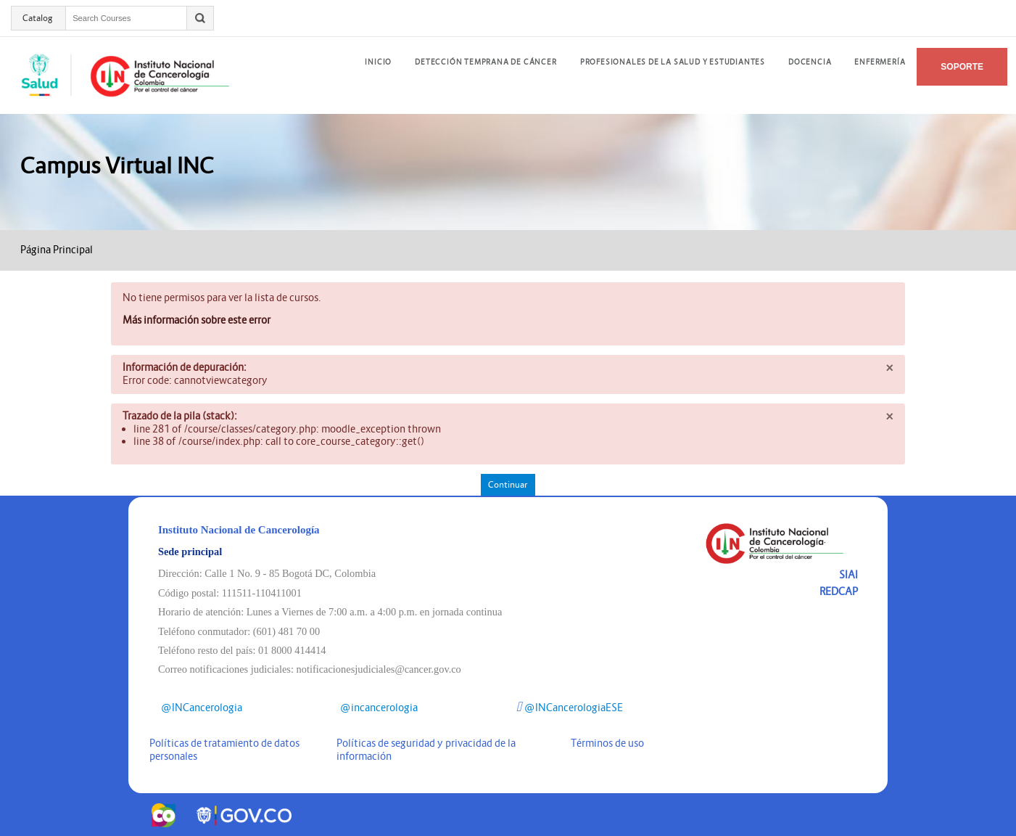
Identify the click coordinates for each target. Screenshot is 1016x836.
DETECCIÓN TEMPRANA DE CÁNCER (485, 62)
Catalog (37, 18)
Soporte (962, 67)
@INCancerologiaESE (569, 707)
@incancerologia (377, 707)
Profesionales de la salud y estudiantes (672, 62)
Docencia (809, 62)
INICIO (378, 62)
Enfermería (879, 62)
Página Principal (56, 249)
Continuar (507, 484)
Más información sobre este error (196, 320)
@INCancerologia (200, 707)
